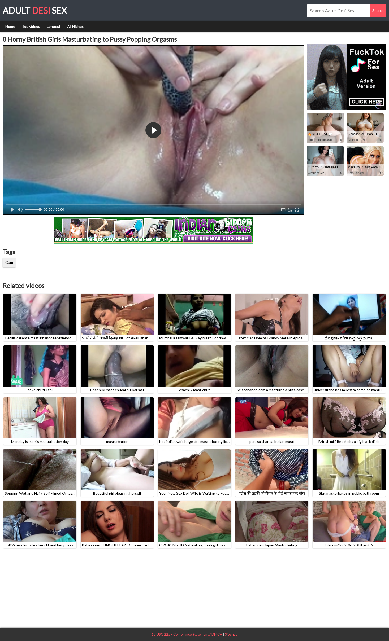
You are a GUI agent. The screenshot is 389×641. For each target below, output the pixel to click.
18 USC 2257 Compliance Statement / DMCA (187, 634)
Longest (53, 26)
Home (10, 26)
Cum (9, 262)
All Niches (75, 26)
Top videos (31, 26)
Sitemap (231, 634)
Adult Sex (35, 10)
